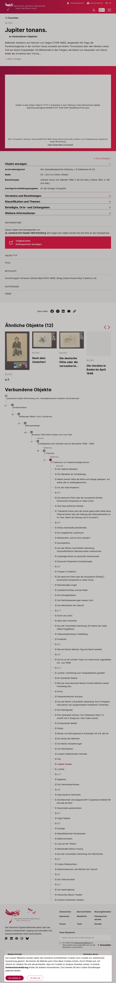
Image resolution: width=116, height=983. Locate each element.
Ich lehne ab (35, 978)
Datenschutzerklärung (16, 967)
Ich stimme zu (14, 978)
